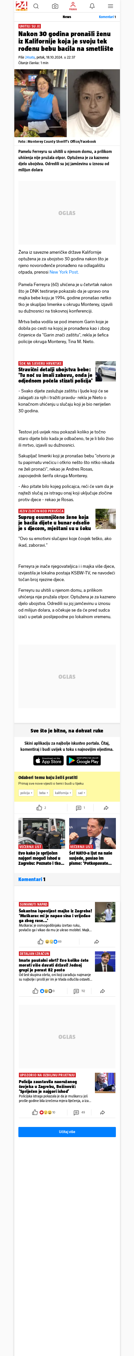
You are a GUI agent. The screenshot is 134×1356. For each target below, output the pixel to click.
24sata (30, 57)
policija (27, 793)
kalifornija (63, 793)
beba (44, 793)
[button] (36, 6)
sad (82, 793)
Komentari (107, 17)
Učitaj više (67, 1132)
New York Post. (64, 272)
